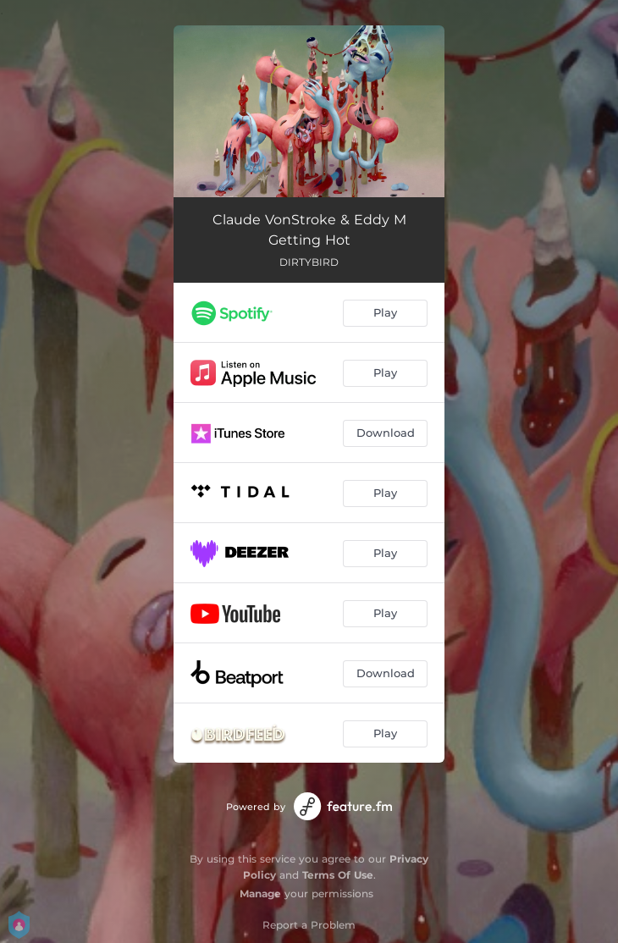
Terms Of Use (337, 875)
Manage (260, 893)
